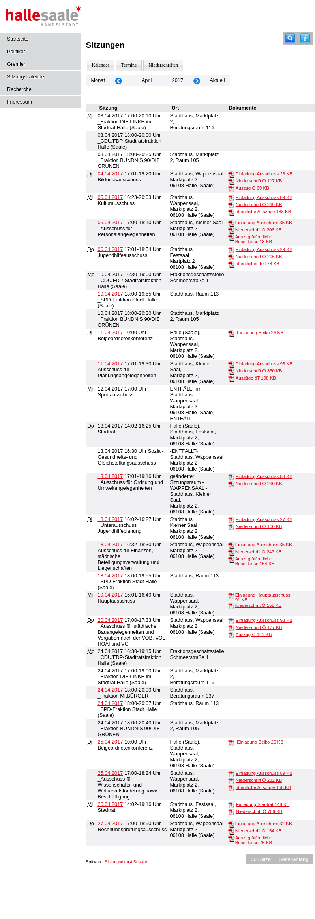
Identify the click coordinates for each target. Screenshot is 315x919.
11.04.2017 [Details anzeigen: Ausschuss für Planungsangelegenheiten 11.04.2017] (110, 363)
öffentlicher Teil (257, 263)
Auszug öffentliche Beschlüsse (253, 239)
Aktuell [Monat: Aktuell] (217, 80)
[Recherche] (290, 38)
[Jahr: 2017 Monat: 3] (118, 80)
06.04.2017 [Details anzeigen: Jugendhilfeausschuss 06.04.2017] (110, 249)
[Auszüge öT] (231, 378)
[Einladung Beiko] (231, 333)
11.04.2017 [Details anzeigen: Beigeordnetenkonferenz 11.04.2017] (110, 332)
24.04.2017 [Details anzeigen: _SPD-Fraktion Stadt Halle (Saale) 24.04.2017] (110, 703)
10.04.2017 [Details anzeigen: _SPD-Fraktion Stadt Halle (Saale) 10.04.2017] (110, 294)
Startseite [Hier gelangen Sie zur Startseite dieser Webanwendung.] (17, 39)
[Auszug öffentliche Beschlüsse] (231, 237)
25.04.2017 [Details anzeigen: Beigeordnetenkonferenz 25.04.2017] (110, 742)
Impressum (19, 102)
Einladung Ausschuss (264, 173)
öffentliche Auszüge (263, 211)
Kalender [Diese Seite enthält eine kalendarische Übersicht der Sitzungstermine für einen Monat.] (100, 65)
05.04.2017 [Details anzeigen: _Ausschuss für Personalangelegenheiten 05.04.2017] (110, 222)
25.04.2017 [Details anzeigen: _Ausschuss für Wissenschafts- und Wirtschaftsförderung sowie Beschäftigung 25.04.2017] (110, 773)
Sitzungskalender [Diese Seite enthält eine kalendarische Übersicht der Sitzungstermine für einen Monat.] (26, 77)
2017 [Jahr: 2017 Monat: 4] (177, 80)
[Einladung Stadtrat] (231, 804)
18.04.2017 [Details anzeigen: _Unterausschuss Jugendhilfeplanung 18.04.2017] (110, 519)
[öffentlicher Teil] (231, 264)
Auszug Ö (252, 188)
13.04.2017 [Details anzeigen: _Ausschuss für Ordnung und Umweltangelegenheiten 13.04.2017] (110, 476)
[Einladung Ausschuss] (231, 174)
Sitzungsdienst (118, 861)
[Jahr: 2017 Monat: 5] (196, 80)
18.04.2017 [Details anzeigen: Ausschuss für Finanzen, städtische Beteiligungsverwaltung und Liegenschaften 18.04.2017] (110, 544)
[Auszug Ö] (231, 188)
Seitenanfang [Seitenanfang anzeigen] (293, 859)
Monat (98, 80)
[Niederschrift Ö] (231, 181)
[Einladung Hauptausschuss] (231, 595)
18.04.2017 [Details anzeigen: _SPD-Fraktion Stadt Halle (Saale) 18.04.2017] (110, 576)
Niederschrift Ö (259, 181)
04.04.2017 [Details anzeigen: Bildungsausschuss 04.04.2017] (110, 174)
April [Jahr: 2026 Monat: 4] (147, 80)
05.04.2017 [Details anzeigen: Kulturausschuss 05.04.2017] (110, 197)
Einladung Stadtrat (263, 804)
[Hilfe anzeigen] (305, 38)
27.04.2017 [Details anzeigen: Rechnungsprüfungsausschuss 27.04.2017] (110, 823)
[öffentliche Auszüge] (231, 212)
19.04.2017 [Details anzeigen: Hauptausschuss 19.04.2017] (110, 595)
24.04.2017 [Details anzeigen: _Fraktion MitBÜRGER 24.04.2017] (110, 690)
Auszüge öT (256, 378)
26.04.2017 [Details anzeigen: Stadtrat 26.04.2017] (110, 804)
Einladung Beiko (260, 332)
